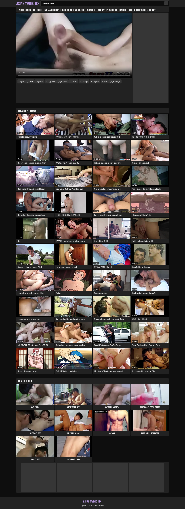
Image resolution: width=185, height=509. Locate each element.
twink (31, 81)
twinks (75, 81)
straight (85, 81)
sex (105, 81)
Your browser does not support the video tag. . (74, 45)
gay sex (40, 81)
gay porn (52, 81)
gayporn (96, 81)
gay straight (116, 81)
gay (22, 81)
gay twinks (63, 81)
